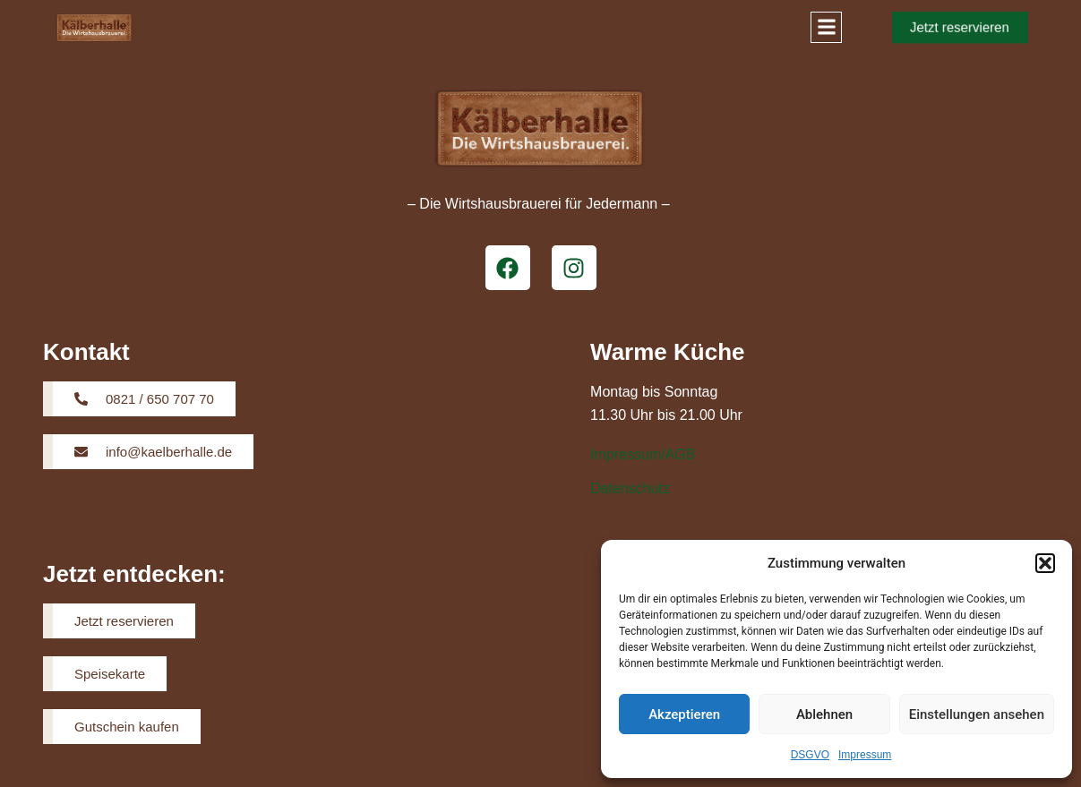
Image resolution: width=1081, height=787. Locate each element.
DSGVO (810, 755)
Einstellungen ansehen (976, 714)
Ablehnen (824, 714)
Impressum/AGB (642, 454)
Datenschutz (630, 488)
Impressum (864, 755)
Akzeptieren (684, 714)
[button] (1045, 563)
